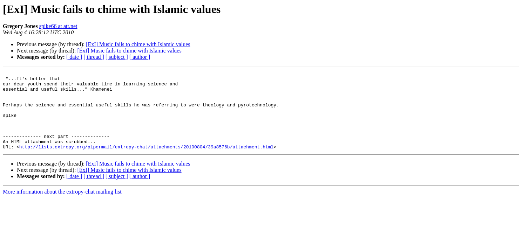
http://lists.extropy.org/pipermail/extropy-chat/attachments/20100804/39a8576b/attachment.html (146, 162)
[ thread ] (93, 57)
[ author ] (139, 57)
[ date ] (74, 57)
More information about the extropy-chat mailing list (62, 207)
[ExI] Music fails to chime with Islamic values (138, 44)
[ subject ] (117, 57)
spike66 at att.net (58, 26)
